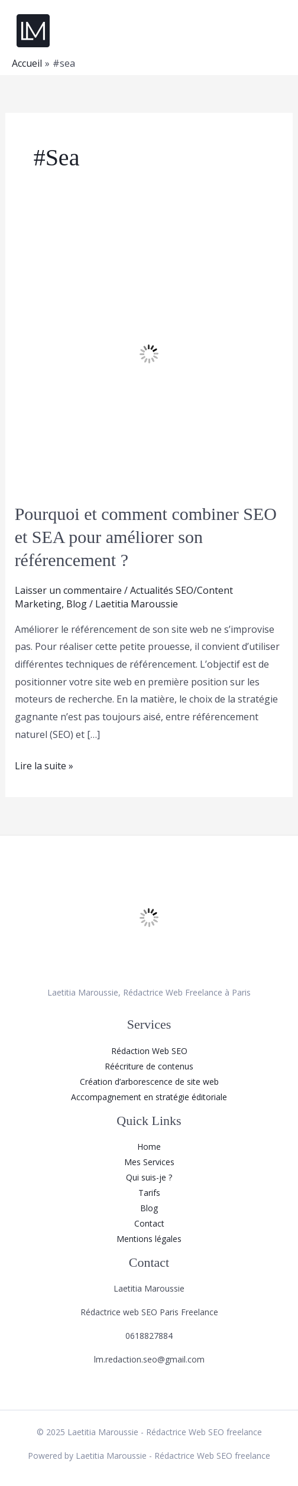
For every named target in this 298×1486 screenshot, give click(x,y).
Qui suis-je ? (149, 1177)
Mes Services (149, 1162)
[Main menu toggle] (273, 30)
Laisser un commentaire (68, 590)
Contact (149, 1223)
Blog (76, 603)
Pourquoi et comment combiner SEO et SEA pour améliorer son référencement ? (146, 537)
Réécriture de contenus (149, 1066)
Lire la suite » (44, 764)
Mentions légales (149, 1238)
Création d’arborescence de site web (149, 1081)
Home (149, 1146)
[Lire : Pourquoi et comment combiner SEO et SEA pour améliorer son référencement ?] (149, 352)
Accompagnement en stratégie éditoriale (149, 1097)
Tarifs (149, 1192)
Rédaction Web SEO (149, 1050)
